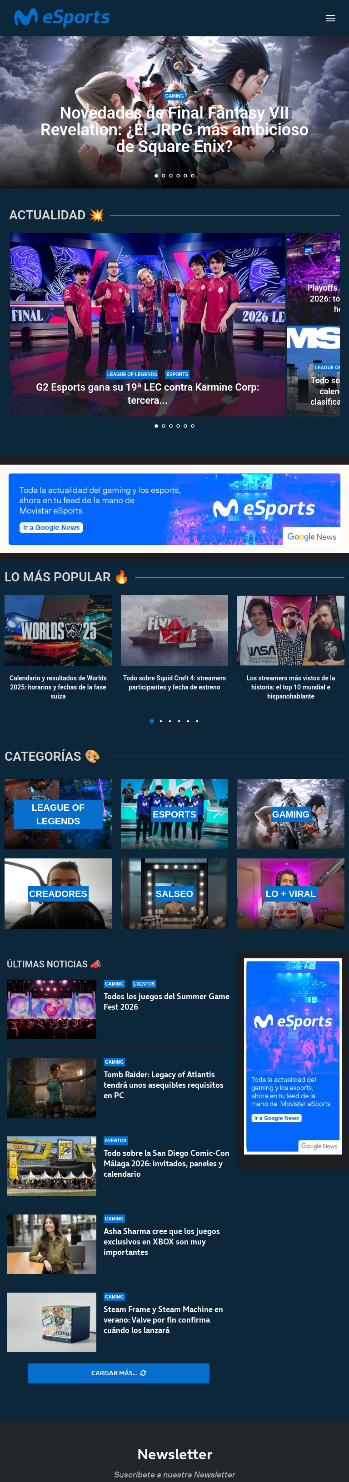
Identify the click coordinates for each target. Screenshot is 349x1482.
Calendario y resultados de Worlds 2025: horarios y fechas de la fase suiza (58, 687)
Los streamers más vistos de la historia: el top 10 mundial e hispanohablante (291, 687)
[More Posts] (118, 1373)
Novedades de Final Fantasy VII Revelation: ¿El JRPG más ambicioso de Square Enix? (174, 130)
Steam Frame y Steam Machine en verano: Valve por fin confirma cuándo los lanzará (163, 1320)
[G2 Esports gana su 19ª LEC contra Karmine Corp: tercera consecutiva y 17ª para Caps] (147, 324)
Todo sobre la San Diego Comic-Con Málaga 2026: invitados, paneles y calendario (166, 1164)
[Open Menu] (330, 18)
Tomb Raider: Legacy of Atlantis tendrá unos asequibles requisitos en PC (164, 1085)
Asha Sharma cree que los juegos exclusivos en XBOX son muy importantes (162, 1242)
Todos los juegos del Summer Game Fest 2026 (166, 1001)
